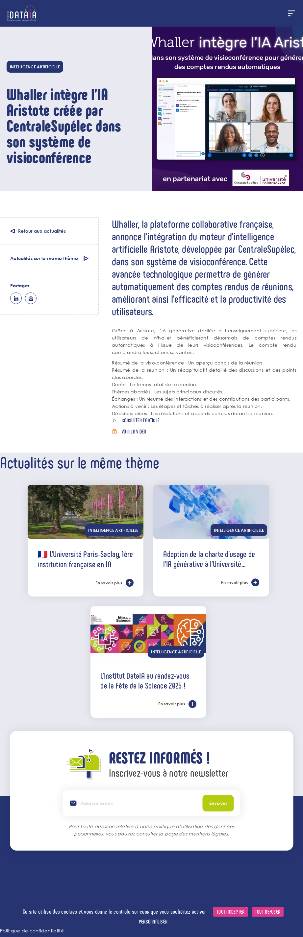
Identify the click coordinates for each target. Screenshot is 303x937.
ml (31, 298)
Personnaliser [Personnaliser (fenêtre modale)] (153, 921)
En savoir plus (108, 582)
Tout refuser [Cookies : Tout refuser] (267, 911)
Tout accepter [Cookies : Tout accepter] (230, 911)
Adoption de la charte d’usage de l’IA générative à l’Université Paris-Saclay (209, 559)
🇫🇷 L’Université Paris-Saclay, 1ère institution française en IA (85, 559)
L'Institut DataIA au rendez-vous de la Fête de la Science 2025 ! (144, 680)
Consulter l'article (141, 420)
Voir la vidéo (134, 431)
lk (16, 298)
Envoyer (218, 803)
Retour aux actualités (42, 231)
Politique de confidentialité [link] (32, 930)
